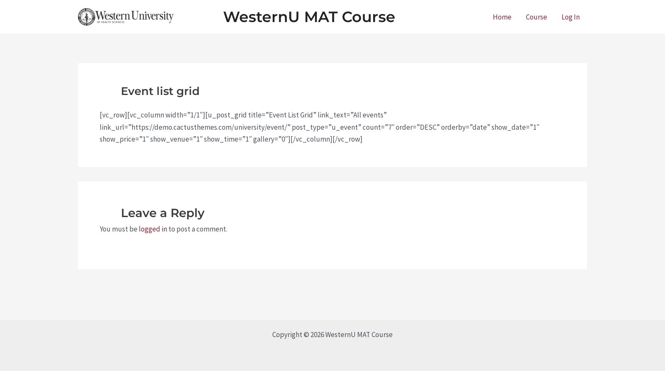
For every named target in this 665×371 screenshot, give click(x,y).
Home (502, 17)
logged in (153, 229)
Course (536, 17)
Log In (571, 17)
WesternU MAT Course (309, 17)
